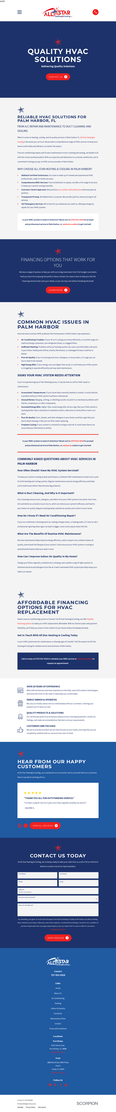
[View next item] (26, 826)
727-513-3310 (58, 975)
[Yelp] (55, 1085)
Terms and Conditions (58, 1028)
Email (61, 882)
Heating (58, 1003)
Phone (20, 882)
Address (21, 890)
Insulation (58, 1013)
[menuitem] (20, 1107)
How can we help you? (25, 905)
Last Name (63, 874)
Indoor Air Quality (58, 1008)
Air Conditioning (58, 998)
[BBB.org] (60, 1085)
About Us (58, 993)
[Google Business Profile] (66, 1085)
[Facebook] (50, 1085)
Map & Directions (58, 1052)
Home (58, 988)
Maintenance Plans (58, 1018)
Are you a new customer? (27, 897)
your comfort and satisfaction (70, 189)
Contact (58, 1023)
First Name (22, 874)
